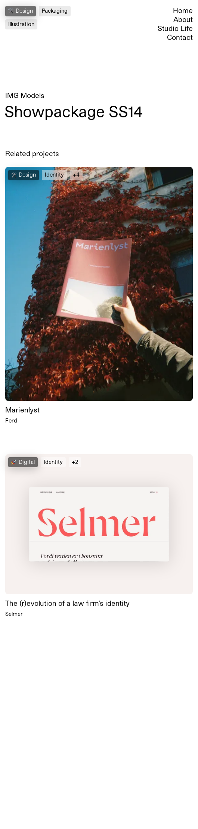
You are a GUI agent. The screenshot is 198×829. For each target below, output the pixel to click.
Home (183, 10)
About (183, 19)
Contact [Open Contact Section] (180, 37)
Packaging (55, 10)
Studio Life (175, 28)
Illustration (21, 24)
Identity (54, 174)
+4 (76, 174)
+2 (75, 462)
